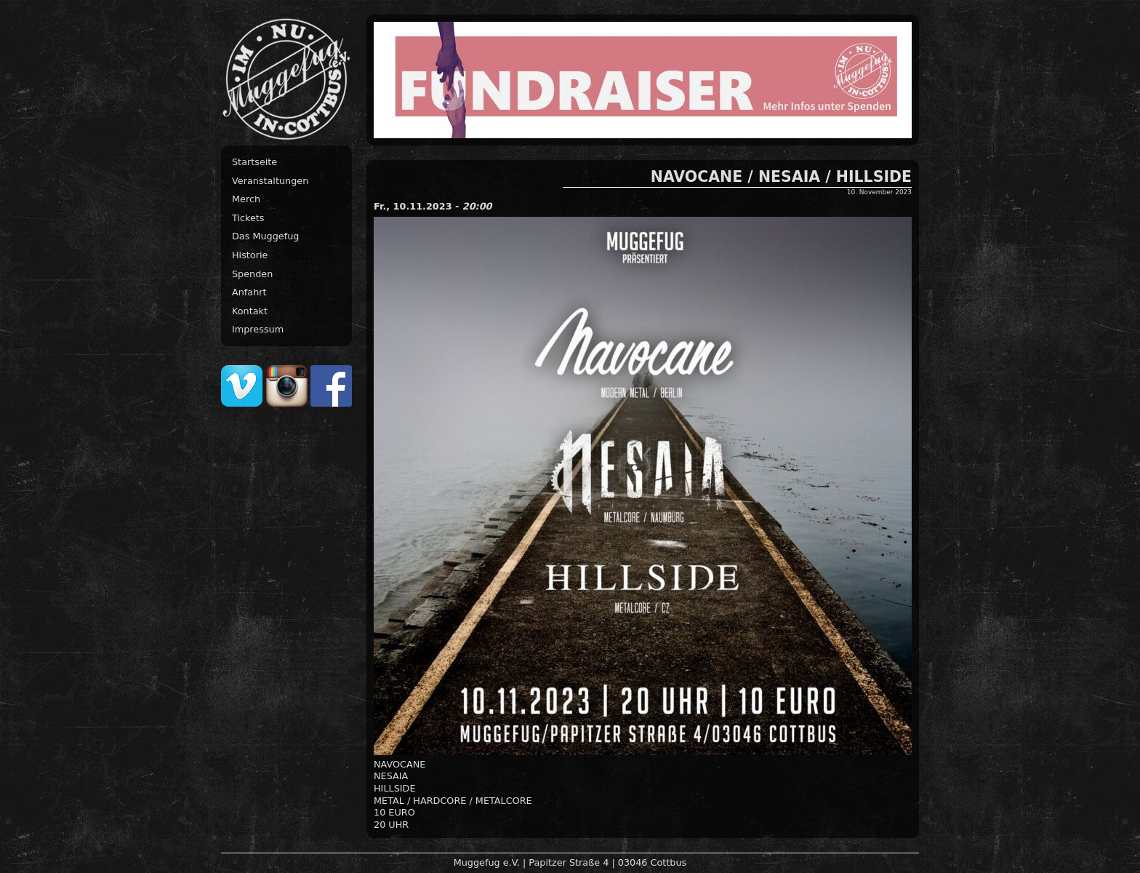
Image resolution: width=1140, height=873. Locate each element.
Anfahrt (249, 292)
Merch (246, 199)
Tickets (248, 217)
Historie (250, 255)
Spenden (252, 273)
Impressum (258, 329)
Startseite (254, 161)
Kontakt (250, 311)
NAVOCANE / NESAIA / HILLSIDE (781, 177)
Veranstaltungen (270, 180)
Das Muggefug (265, 236)
